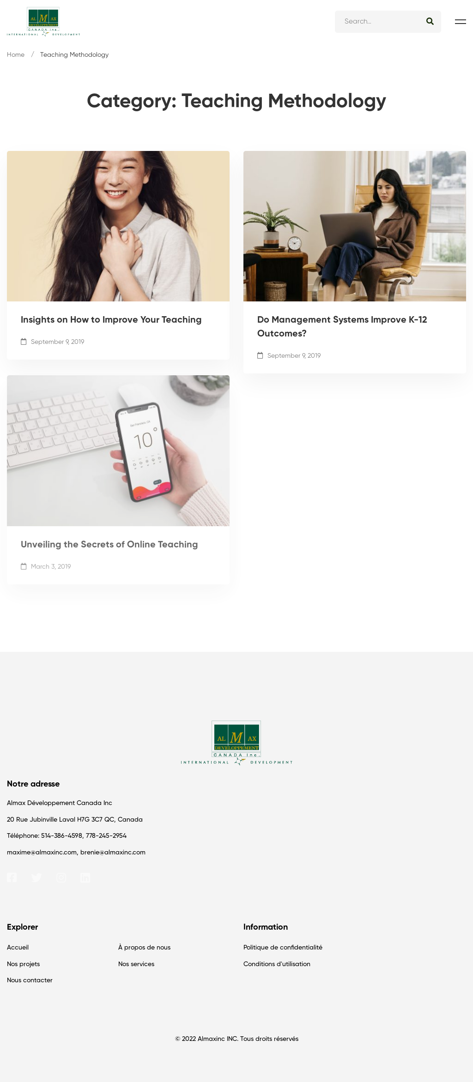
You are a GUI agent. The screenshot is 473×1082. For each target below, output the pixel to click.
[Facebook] (12, 877)
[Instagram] (61, 877)
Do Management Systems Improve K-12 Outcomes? (342, 329)
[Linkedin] (85, 877)
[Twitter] (36, 877)
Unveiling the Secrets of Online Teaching (109, 554)
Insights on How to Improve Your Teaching (111, 322)
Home (15, 55)
